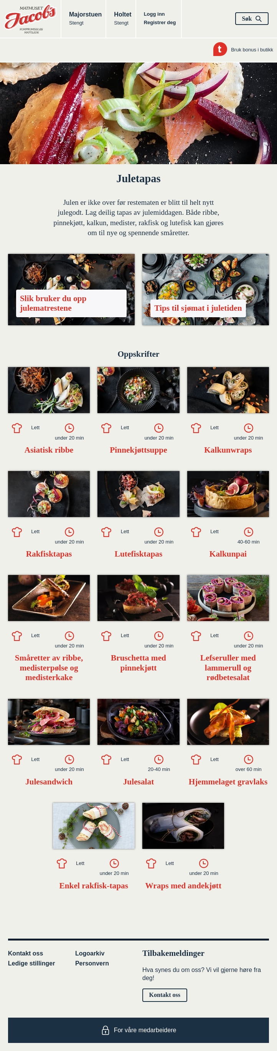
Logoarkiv (89, 953)
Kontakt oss (25, 953)
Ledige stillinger (31, 963)
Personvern (92, 963)
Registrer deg (160, 22)
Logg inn (154, 14)
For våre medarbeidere (138, 1030)
